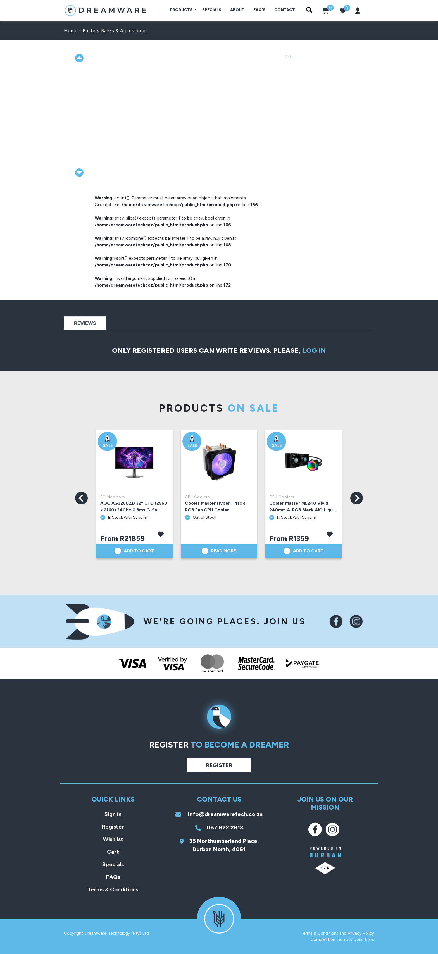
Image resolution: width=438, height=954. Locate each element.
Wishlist (113, 839)
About (237, 10)
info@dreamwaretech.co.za (219, 814)
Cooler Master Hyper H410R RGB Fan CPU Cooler (215, 506)
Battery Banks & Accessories (115, 30)
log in (314, 350)
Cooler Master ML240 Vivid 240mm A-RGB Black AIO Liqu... (302, 506)
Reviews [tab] (85, 323)
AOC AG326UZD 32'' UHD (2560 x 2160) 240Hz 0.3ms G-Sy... (133, 506)
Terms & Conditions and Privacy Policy (337, 933)
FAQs (113, 877)
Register (219, 765)
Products (181, 10)
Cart (113, 851)
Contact (284, 10)
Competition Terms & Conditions (342, 939)
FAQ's (259, 10)
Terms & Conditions (112, 889)
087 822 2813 (219, 827)
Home (71, 30)
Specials (211, 10)
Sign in (113, 814)
